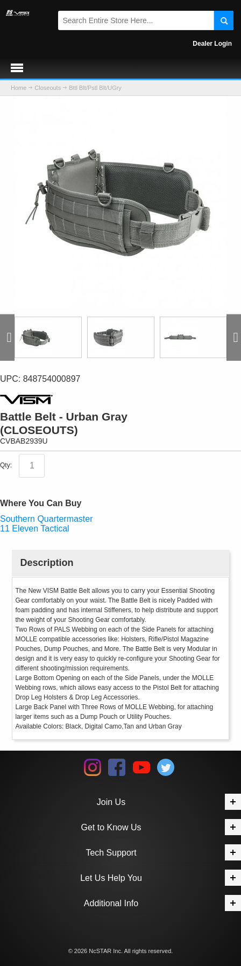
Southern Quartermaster (46, 518)
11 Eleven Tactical (34, 528)
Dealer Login (212, 43)
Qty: (6, 466)
